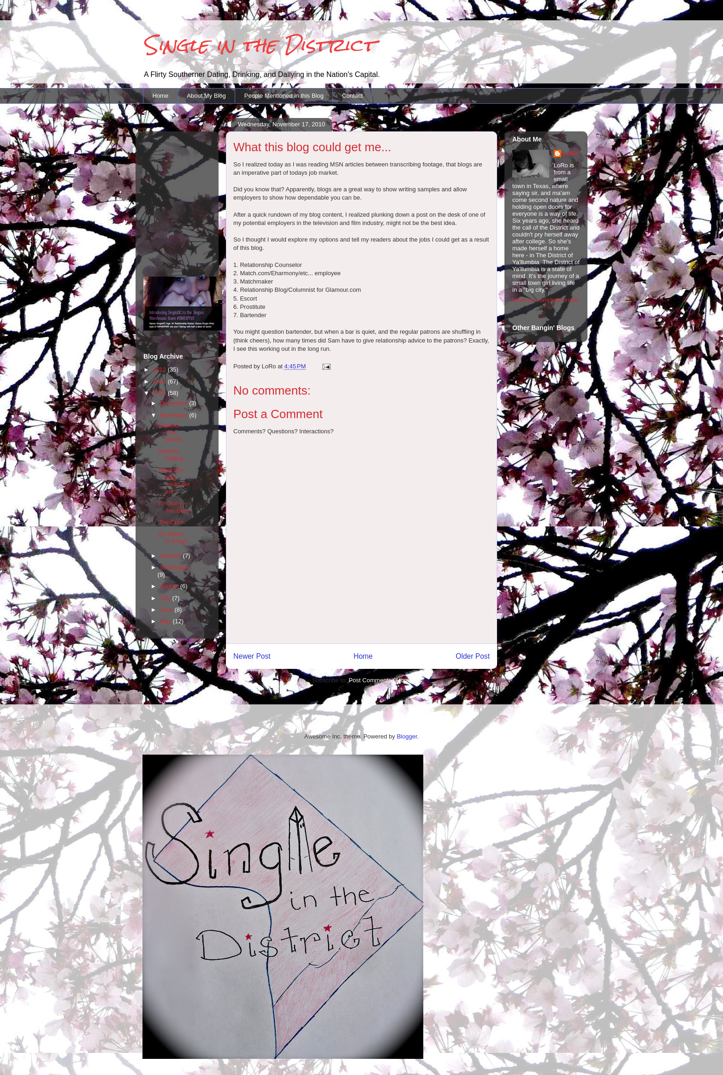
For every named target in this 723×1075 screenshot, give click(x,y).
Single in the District (259, 44)
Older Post (473, 656)
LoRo (570, 153)
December (175, 403)
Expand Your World (169, 432)
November (175, 415)
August (170, 586)
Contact (352, 95)
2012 (160, 369)
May (166, 621)
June (167, 609)
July (166, 598)
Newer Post (252, 656)
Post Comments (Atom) (380, 680)
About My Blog (206, 95)
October (171, 555)
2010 (160, 393)
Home (161, 95)
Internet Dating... (172, 455)
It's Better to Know (172, 538)
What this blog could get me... (174, 481)
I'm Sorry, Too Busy (174, 507)
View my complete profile (545, 299)
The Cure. (171, 522)
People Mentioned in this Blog (284, 95)
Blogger (407, 736)
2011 (160, 381)
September (175, 567)
